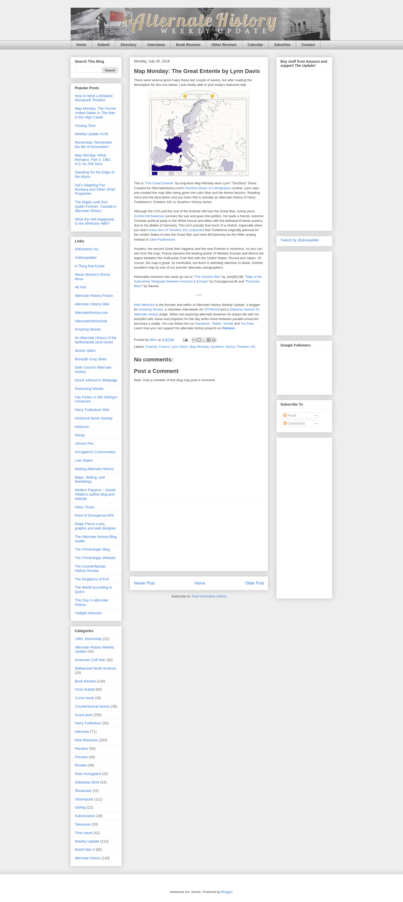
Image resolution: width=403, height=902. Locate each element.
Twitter (216, 323)
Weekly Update (87, 841)
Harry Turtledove (88, 723)
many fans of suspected (176, 230)
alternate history (87, 858)
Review (81, 765)
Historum (82, 427)
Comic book (84, 698)
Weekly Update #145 (91, 134)
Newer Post (144, 583)
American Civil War (90, 660)
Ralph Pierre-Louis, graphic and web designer (95, 526)
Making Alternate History (94, 469)
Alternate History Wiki (92, 304)
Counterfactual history (92, 706)
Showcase (83, 791)
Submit (103, 45)
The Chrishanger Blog (92, 549)
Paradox (81, 748)
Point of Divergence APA (94, 515)
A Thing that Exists (90, 266)
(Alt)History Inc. (87, 249)
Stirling (80, 807)
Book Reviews (188, 45)
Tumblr (228, 323)
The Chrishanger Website (95, 558)
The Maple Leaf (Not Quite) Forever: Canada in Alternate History (95, 206)
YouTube (247, 323)
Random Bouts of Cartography (208, 188)
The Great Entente (159, 183)
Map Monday (198, 347)
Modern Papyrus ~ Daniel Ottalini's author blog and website (95, 494)
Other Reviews (224, 45)
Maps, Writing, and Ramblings (90, 479)
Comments (294, 423)
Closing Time (85, 126)
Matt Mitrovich (144, 305)
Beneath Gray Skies (91, 359)
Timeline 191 (246, 347)
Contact (308, 45)
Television (82, 824)
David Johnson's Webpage (96, 380)
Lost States (84, 460)
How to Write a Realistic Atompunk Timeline (94, 98)
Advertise (282, 45)
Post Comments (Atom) (209, 596)
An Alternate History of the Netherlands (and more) (96, 340)
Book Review (85, 681)
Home (81, 45)
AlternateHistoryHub (91, 321)
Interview (82, 732)
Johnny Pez (84, 443)
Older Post (254, 583)
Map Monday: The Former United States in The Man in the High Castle (95, 112)
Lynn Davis (179, 347)
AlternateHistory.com (91, 313)
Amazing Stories (151, 309)
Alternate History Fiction (94, 296)
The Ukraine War (207, 277)
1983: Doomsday (88, 639)
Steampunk (84, 799)
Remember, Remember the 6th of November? (93, 144)
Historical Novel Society (94, 418)
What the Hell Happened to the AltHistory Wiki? (94, 221)
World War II (85, 850)
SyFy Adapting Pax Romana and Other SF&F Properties (95, 189)
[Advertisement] (198, 535)
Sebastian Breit (87, 782)
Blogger (226, 892)
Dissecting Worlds (89, 389)
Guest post (83, 715)
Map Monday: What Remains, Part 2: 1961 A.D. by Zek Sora (93, 159)
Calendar (255, 45)
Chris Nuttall (84, 689)
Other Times (84, 507)
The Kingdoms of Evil (92, 579)
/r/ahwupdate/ (86, 258)
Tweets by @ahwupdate (299, 240)
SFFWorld (211, 309)
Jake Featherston (162, 239)
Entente (151, 347)
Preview (81, 757)
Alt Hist (80, 287)
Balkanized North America (95, 668)
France (164, 347)
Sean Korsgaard (88, 774)
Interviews (156, 45)
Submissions (85, 816)
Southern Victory (222, 347)
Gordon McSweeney (149, 216)
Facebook (202, 323)
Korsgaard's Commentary (95, 452)
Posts (290, 415)
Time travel (84, 833)
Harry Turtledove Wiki (92, 410)
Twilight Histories (88, 613)
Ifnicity (80, 435)
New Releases (86, 740)
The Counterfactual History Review (90, 568)
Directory (128, 45)
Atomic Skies (85, 351)
